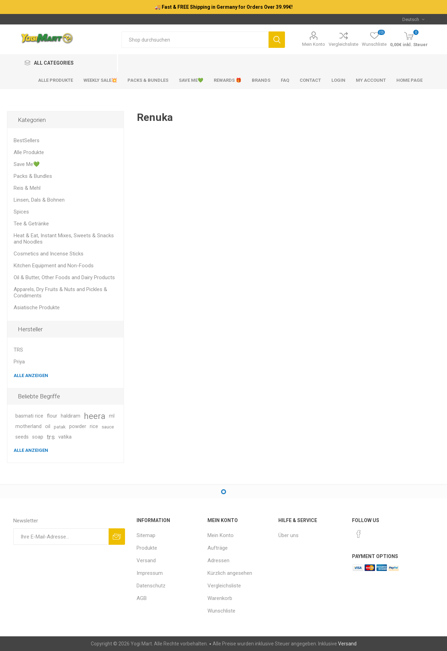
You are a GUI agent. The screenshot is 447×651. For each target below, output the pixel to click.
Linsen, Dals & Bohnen (39, 200)
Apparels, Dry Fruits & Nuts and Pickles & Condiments (60, 292)
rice (94, 426)
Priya (19, 362)
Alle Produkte (29, 152)
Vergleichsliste (343, 44)
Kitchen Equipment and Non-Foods (54, 265)
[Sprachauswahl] (413, 19)
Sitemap (146, 535)
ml (112, 416)
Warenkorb (219, 598)
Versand (146, 560)
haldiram (70, 416)
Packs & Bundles (33, 176)
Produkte (147, 548)
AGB (142, 598)
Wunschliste (221, 611)
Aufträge (217, 548)
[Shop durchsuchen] (195, 39)
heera (94, 416)
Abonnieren (117, 536)
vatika (65, 437)
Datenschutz (151, 586)
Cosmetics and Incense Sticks (48, 254)
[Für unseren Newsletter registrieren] (61, 536)
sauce (108, 426)
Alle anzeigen (31, 375)
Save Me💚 (27, 164)
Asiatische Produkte (37, 307)
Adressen (218, 560)
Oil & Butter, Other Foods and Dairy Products (64, 277)
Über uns (288, 535)
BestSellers (26, 140)
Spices (21, 212)
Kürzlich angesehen (229, 573)
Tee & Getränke (31, 223)
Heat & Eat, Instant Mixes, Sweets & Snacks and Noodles (64, 238)
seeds (22, 437)
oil (47, 426)
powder (77, 426)
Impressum (150, 573)
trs (51, 437)
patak (60, 426)
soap (37, 437)
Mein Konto (313, 44)
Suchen (277, 39)
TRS (18, 350)
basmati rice (29, 416)
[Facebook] (358, 534)
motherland (28, 426)
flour (52, 416)
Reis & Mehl (27, 188)
